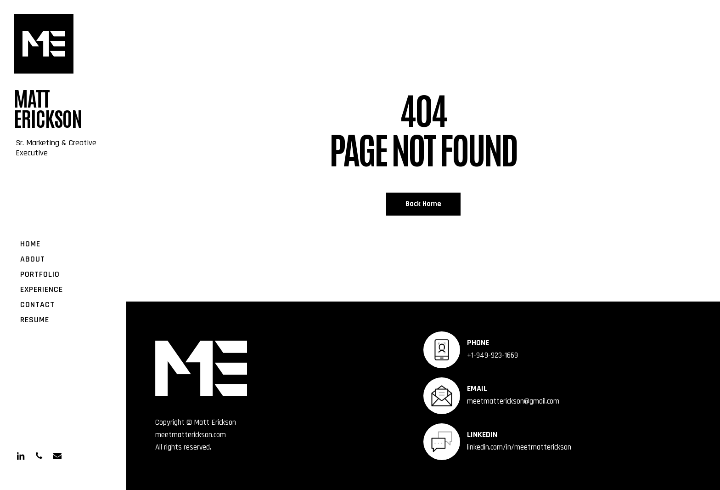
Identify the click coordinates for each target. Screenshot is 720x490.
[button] (698, 5)
